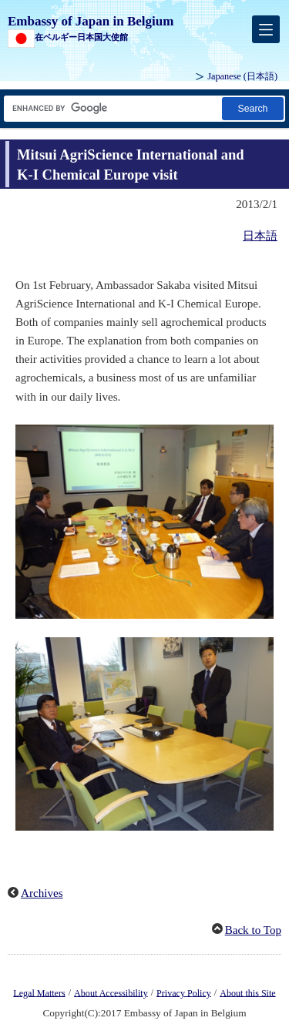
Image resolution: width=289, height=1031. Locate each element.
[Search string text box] (111, 108)
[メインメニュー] (266, 29)
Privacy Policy (183, 992)
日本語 (260, 236)
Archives (42, 893)
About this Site (247, 992)
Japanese (242, 76)
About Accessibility (111, 992)
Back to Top (253, 930)
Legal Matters (39, 992)
